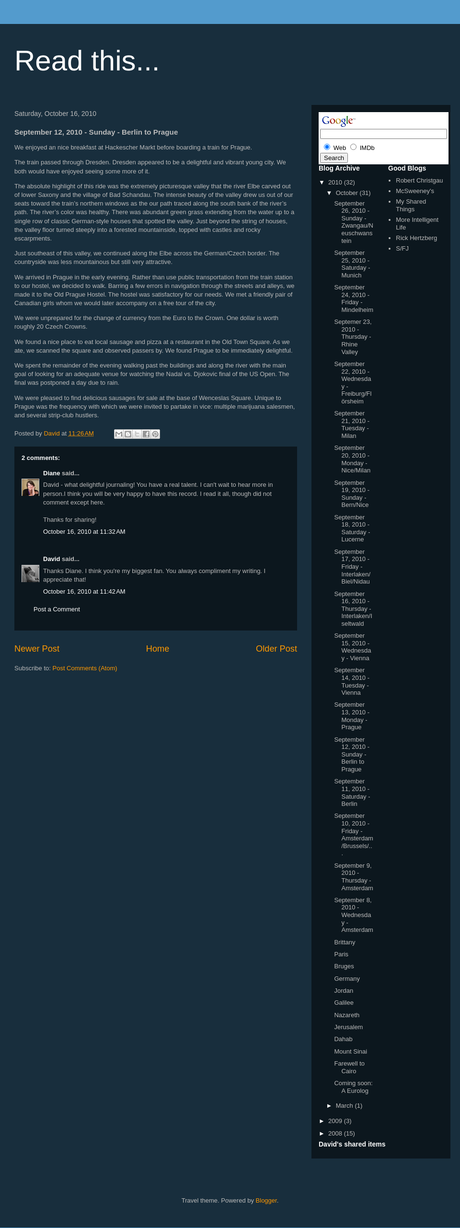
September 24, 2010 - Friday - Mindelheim (353, 298)
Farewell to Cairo (349, 1067)
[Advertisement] (126, 701)
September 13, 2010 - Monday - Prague (351, 716)
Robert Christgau (419, 180)
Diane (51, 473)
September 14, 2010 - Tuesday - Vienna (351, 681)
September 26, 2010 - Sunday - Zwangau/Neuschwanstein (353, 222)
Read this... (87, 61)
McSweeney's (415, 191)
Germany (346, 978)
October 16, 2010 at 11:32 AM (84, 531)
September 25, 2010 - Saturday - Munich (352, 264)
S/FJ (402, 248)
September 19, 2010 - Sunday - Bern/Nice (351, 494)
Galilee (343, 1002)
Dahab (343, 1039)
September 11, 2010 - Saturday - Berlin (352, 792)
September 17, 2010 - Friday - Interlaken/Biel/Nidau (352, 566)
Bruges (344, 966)
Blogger (266, 1200)
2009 (336, 1121)
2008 (336, 1133)
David (51, 558)
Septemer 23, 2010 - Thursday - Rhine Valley (352, 336)
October (348, 192)
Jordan (343, 990)
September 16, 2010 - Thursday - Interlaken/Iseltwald (353, 608)
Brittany (344, 942)
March (345, 1105)
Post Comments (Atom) (85, 668)
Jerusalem (348, 1027)
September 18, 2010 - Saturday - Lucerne (352, 528)
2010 (336, 182)
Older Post (276, 649)
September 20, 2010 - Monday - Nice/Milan (352, 459)
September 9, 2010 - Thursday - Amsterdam (353, 877)
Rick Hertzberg (416, 237)
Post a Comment (57, 609)
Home (158, 649)
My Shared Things (411, 205)
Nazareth (346, 1015)
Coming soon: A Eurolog (353, 1086)
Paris (341, 954)
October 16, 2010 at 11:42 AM (84, 591)
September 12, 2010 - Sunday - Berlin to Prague (351, 754)
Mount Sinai (350, 1051)
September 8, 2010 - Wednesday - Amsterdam (353, 914)
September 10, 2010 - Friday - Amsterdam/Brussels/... (353, 834)
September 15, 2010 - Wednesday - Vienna (352, 647)
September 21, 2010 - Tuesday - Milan (351, 424)
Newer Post (36, 649)
